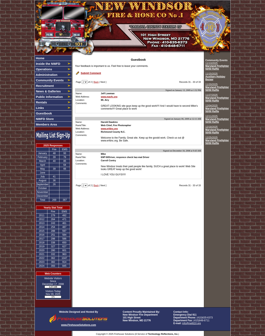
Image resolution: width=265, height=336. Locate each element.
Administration (46, 74)
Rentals (41, 102)
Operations (43, 69)
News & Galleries (48, 91)
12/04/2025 (217, 108)
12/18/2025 (217, 129)
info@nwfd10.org (191, 323)
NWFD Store (44, 119)
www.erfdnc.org (109, 128)
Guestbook (43, 113)
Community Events (49, 80)
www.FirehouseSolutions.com (78, 325)
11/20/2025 (217, 87)
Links (39, 108)
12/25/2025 (217, 140)
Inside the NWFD (47, 63)
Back (96, 82)
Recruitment (44, 85)
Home (40, 58)
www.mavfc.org (109, 96)
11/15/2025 (215, 76)
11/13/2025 (217, 66)
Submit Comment (91, 73)
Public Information (49, 97)
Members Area (46, 124)
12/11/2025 (217, 119)
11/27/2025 (217, 98)
